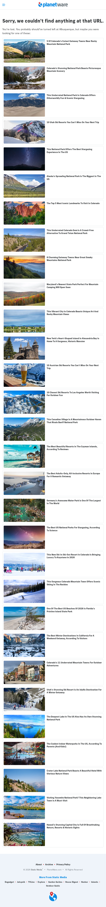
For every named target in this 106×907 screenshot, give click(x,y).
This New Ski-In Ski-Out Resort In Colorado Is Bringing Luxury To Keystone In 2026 (73, 556)
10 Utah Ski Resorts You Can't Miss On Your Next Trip (73, 122)
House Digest (71, 882)
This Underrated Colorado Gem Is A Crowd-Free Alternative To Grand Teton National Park (70, 232)
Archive (49, 864)
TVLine (31, 882)
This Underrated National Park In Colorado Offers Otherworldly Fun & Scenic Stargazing (71, 96)
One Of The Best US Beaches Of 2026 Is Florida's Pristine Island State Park (71, 610)
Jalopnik (21, 882)
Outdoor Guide (53, 886)
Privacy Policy (63, 864)
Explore (41, 882)
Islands (94, 882)
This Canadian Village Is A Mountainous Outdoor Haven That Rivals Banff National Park (74, 421)
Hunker (84, 882)
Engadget (9, 882)
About (39, 864)
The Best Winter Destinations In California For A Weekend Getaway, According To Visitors (70, 637)
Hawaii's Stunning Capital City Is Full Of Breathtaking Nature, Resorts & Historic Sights (73, 826)
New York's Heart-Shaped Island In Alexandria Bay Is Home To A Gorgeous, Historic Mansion (73, 340)
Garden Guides (55, 882)
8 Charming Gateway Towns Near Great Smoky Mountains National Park (69, 259)
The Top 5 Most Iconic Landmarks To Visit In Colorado (73, 203)
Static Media (36, 869)
